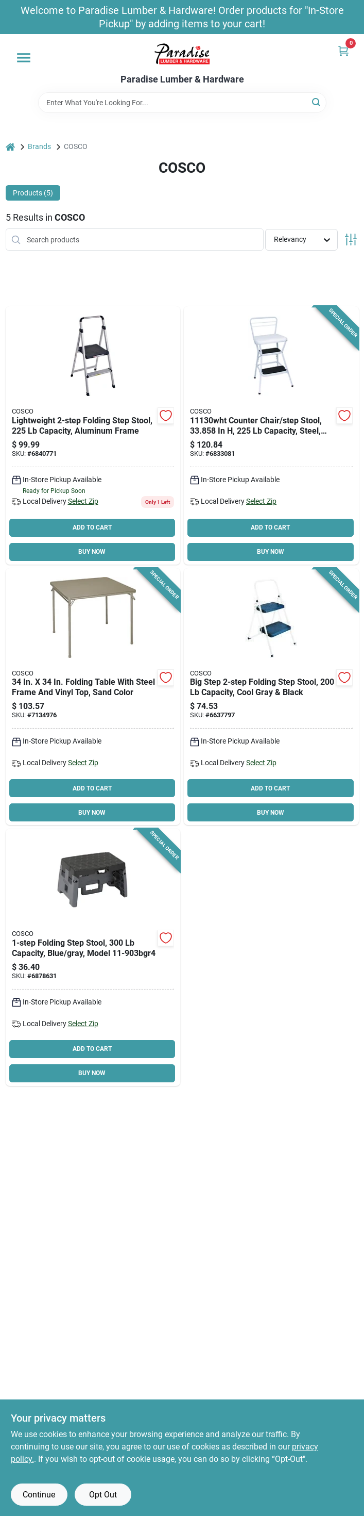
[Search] (316, 101)
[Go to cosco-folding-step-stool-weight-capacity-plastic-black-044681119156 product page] (93, 957)
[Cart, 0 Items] (343, 50)
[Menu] (23, 57)
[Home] (10, 146)
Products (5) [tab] (33, 193)
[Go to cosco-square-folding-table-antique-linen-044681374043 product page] (93, 697)
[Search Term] (182, 102)
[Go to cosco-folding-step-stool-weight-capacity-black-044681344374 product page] (271, 697)
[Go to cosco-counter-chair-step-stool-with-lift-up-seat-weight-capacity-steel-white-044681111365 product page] (271, 435)
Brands (39, 146)
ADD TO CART (92, 527)
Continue (39, 1494)
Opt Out (103, 1494)
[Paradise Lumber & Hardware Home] (182, 54)
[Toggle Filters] (351, 239)
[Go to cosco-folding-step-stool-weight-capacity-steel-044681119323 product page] (93, 435)
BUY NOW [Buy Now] (92, 551)
